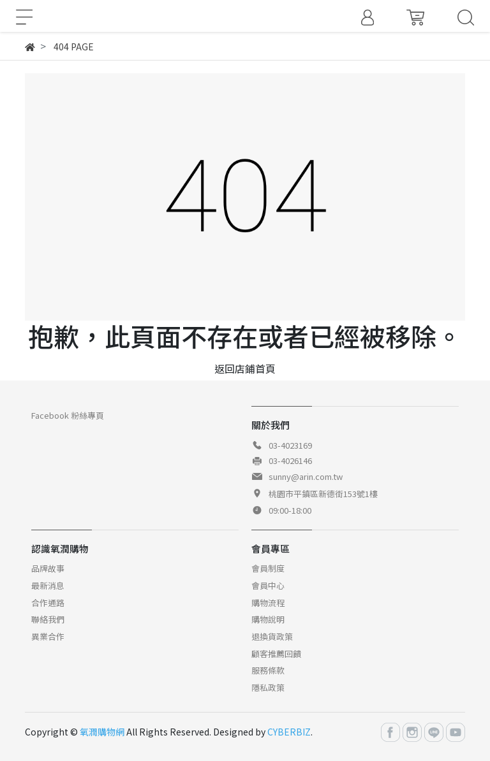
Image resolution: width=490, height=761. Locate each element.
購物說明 (268, 619)
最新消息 (47, 585)
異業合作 (47, 636)
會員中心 (268, 585)
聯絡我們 (47, 619)
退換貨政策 (272, 636)
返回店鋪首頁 (245, 368)
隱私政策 (268, 687)
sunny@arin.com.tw (306, 476)
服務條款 (268, 670)
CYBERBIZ (289, 731)
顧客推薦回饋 (276, 654)
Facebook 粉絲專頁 (67, 415)
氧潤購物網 (102, 731)
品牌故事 (47, 568)
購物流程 (268, 603)
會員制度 (268, 568)
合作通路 (47, 603)
